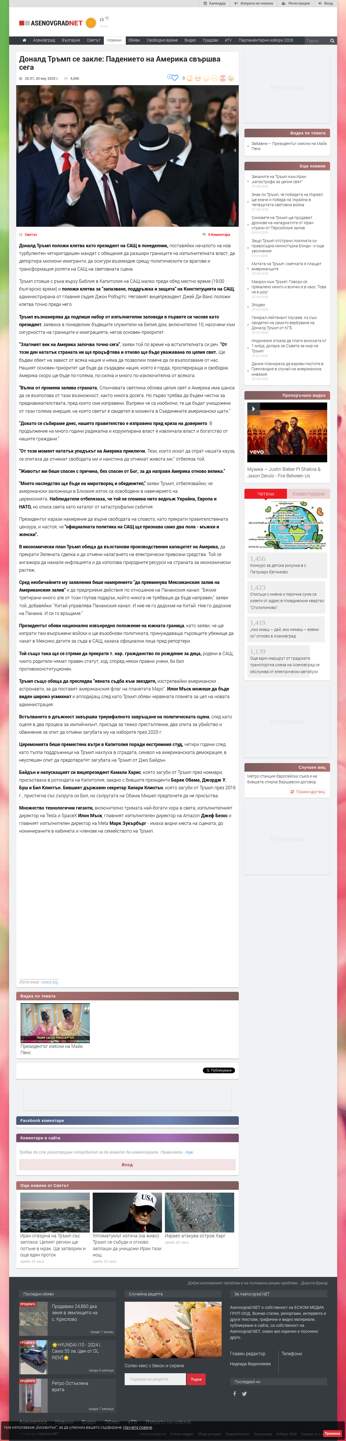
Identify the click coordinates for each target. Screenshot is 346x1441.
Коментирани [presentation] (308, 493)
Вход (127, 1164)
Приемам (332, 1434)
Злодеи (258, 304)
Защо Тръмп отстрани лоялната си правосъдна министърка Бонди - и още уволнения (288, 246)
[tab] (265, 496)
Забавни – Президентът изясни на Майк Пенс (289, 146)
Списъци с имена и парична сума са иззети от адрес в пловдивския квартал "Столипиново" (287, 600)
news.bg (49, 982)
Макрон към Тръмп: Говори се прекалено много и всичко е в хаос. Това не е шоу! (289, 287)
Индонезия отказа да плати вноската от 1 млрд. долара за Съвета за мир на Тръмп (289, 345)
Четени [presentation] (265, 493)
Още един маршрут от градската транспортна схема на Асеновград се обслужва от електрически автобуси (284, 664)
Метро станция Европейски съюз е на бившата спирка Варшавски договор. (282, 778)
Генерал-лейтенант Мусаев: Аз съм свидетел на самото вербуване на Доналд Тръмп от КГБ (284, 322)
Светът (31, 234)
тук (189, 1152)
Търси (196, 1379)
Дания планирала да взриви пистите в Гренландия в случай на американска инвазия (287, 369)
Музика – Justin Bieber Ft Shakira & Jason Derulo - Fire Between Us (284, 472)
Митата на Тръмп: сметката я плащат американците (286, 266)
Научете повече (137, 1427)
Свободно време (162, 40)
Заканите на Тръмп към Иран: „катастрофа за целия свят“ (279, 179)
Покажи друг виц (308, 791)
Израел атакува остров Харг (195, 1235)
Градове (210, 40)
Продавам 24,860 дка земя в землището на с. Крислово (75, 1312)
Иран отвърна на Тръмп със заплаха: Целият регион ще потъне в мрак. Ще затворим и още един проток (53, 1245)
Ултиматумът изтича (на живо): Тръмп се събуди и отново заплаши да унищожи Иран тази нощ (127, 1245)
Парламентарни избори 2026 (266, 40)
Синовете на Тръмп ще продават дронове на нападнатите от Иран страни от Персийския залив (282, 222)
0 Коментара (219, 234)
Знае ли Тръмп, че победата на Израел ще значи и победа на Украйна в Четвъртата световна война (287, 199)
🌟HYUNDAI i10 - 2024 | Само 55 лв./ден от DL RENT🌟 (76, 1351)
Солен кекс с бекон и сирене (154, 1365)
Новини (114, 40)
